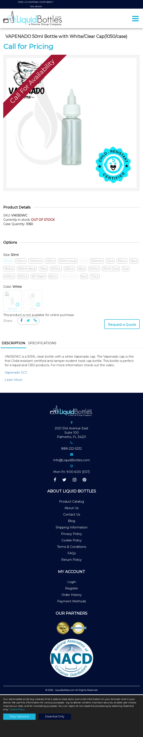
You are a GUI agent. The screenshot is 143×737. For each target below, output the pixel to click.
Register (71, 589)
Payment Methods (71, 602)
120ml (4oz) (67, 261)
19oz (43, 269)
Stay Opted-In (19, 716)
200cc (56, 269)
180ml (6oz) (27, 269)
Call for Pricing (28, 47)
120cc (50, 261)
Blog (71, 522)
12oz (110, 261)
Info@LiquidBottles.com (71, 461)
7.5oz (95, 277)
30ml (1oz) (111, 269)
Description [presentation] (13, 344)
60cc (53, 277)
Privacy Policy (71, 535)
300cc (94, 269)
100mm (36, 261)
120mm (96, 261)
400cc (9, 277)
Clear (33, 302)
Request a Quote (122, 325)
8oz (83, 261)
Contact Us (71, 515)
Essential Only (54, 716)
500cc (23, 277)
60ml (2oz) (69, 277)
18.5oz (9, 269)
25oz (81, 269)
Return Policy (71, 560)
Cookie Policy (71, 541)
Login (71, 583)
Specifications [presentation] (42, 344)
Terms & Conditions (71, 548)
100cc (20, 261)
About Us (71, 509)
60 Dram (38, 277)
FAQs (72, 554)
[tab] (13, 344)
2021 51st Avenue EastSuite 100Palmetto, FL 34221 (71, 433)
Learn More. (14, 380)
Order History (71, 596)
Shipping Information (72, 528)
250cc (69, 269)
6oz (84, 277)
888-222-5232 (71, 449)
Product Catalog (71, 502)
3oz (125, 269)
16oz (133, 261)
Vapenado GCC (16, 373)
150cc (122, 261)
